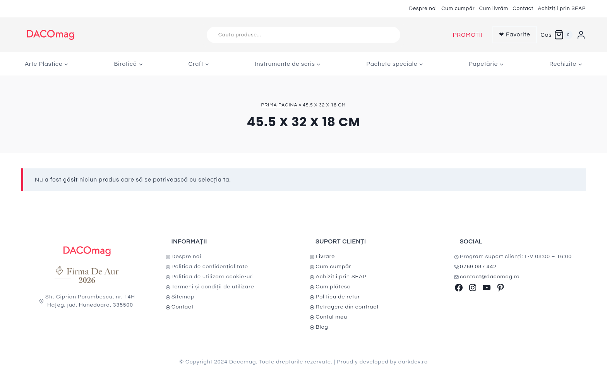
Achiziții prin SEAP (562, 8)
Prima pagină (279, 105)
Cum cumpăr (458, 8)
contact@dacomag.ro (490, 276)
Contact (523, 8)
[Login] (581, 35)
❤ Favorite (514, 35)
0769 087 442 (478, 266)
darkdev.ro (413, 362)
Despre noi (423, 8)
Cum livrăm (493, 8)
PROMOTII (468, 35)
